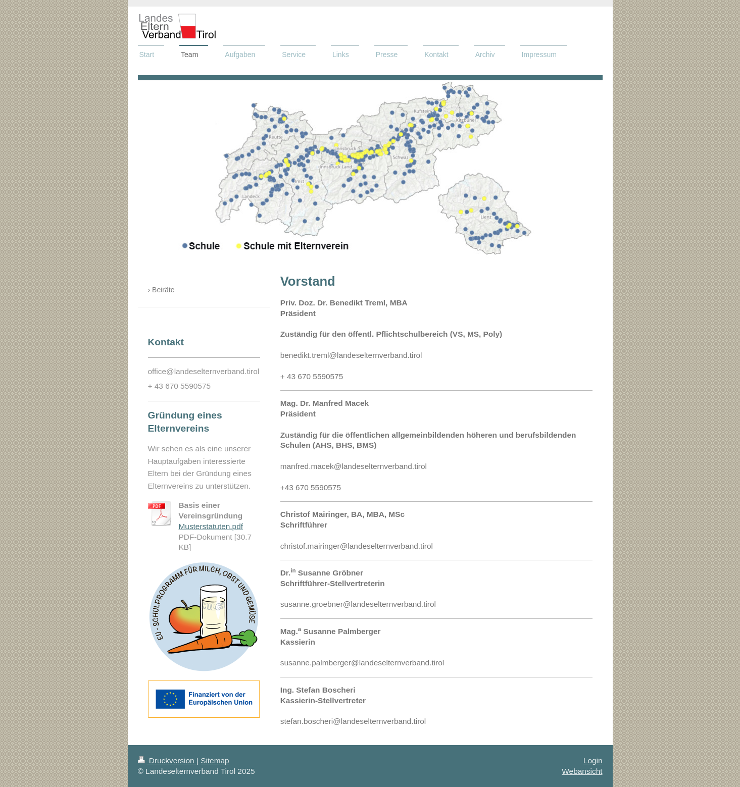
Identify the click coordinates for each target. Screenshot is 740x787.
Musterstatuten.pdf (211, 526)
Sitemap (215, 760)
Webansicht (582, 771)
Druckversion (167, 760)
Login (593, 760)
